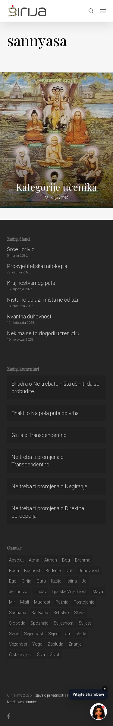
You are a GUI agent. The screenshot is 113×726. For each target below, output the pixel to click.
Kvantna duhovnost (29, 316)
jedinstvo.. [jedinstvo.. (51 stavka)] (19, 591)
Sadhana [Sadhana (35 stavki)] (17, 612)
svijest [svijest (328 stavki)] (85, 623)
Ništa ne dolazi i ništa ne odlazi (42, 300)
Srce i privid (21, 249)
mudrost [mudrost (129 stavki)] (42, 602)
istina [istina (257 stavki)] (72, 581)
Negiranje (76, 486)
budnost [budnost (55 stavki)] (32, 570)
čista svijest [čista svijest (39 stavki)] (20, 654)
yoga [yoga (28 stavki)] (37, 644)
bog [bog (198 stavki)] (66, 560)
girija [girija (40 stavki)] (26, 581)
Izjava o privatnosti (49, 695)
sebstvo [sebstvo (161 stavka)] (61, 612)
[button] (103, 11)
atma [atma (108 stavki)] (34, 560)
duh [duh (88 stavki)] (69, 570)
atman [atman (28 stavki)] (50, 560)
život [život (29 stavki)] (54, 654)
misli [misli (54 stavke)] (24, 602)
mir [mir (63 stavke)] (12, 602)
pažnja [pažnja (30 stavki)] (61, 602)
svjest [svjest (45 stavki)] (54, 633)
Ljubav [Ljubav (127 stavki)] (40, 591)
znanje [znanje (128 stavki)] (74, 644)
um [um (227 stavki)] (68, 633)
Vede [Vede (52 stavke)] (81, 633)
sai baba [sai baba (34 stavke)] (39, 612)
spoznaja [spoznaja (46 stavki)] (39, 623)
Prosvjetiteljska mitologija (37, 266)
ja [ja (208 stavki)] (84, 581)
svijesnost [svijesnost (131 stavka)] (64, 623)
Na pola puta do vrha (55, 413)
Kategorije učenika (56, 187)
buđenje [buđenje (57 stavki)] (53, 570)
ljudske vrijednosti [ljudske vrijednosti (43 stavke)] (69, 591)
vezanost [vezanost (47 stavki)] (18, 644)
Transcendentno (48, 435)
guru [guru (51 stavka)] (41, 581)
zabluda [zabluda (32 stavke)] (55, 644)
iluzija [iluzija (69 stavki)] (56, 581)
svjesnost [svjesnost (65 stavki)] (33, 633)
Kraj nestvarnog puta (31, 283)
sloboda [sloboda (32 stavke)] (17, 623)
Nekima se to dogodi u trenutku (43, 333)
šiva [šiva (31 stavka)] (41, 654)
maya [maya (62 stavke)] (98, 591)
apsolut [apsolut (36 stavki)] (16, 560)
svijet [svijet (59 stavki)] (14, 633)
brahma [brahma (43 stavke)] (82, 560)
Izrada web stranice (22, 702)
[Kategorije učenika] (56, 140)
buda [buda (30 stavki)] (14, 570)
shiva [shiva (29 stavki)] (79, 612)
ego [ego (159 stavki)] (13, 581)
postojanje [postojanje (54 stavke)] (84, 602)
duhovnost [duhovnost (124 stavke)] (88, 570)
